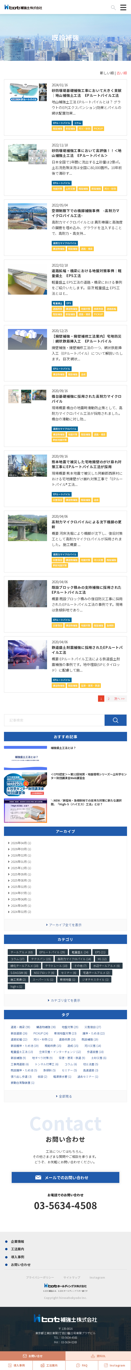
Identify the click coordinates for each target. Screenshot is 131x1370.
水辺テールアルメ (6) (106, 966)
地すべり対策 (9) (42, 1057)
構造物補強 (59, 248)
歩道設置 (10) (95, 1051)
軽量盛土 (57, 303)
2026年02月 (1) (21, 855)
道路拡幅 (111, 309)
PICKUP (98, 128)
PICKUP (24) (40, 1033)
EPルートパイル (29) (52, 952)
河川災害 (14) (92, 1045)
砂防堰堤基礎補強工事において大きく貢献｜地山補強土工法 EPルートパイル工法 (87, 93)
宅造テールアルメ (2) (96, 973)
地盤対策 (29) (70, 1027)
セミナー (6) (68, 973)
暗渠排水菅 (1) (62, 1076)
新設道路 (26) (19, 1033)
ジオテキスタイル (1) (95, 979)
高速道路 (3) (90, 1070)
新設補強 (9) (18, 1057)
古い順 (121, 72)
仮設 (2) (42, 1076)
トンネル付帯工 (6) (46, 1064)
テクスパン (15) (41, 959)
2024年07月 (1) (21, 893)
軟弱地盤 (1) (67, 979)
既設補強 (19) (90, 1039)
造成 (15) (72, 1045)
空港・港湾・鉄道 (90, 685)
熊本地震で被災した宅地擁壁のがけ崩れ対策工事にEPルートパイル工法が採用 (87, 464)
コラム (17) (17, 959)
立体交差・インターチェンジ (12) (60, 1051)
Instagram (97, 1277)
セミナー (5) (69, 1070)
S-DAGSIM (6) (19, 973)
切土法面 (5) (90, 1064)
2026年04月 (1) (21, 843)
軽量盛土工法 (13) (22, 1051)
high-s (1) (16, 986)
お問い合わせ (21, 1264)
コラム (77, 123)
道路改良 (57, 309)
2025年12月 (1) (21, 868)
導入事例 (17, 1256)
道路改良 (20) (67, 1039)
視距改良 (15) (53, 1045)
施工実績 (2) (18, 979)
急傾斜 (110, 625)
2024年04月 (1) (21, 905)
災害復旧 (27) (92, 1027)
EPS (68, 303)
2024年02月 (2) (21, 911)
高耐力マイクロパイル (64, 243)
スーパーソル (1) (43, 979)
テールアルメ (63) (22, 952)
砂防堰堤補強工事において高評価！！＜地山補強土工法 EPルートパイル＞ (87, 153)
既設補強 (57, 128)
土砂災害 (70, 188)
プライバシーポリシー (40, 1277)
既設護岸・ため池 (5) (24, 1070)
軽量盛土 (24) (80, 952)
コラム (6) (71, 1064)
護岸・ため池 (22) (94, 1033)
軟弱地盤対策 (60, 439)
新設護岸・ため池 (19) (25, 1045)
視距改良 (98, 309)
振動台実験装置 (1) (22, 1082)
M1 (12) (102, 959)
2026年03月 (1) (21, 849)
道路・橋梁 (87, 248)
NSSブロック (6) (44, 973)
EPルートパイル (61, 123)
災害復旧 (57, 500)
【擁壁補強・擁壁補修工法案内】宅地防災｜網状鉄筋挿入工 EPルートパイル (87, 338)
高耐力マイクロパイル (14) (74, 959)
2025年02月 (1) (21, 886)
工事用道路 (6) (20, 1064)
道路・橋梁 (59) (20, 1027)
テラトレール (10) (56, 966)
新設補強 (70, 128)
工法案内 (17, 1249)
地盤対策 (57, 188)
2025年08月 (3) (21, 880)
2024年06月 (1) (21, 899)
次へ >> (119, 698)
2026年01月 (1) (21, 861)
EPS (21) (100, 952)
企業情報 (17, 1241)
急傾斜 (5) (49, 1070)
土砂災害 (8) (98, 1057)
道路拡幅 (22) (19, 1039)
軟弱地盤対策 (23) (65, 1033)
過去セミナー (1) (87, 1076)
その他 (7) (80, 966)
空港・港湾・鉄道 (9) (72, 1057)
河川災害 (98, 560)
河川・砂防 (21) (43, 1039)
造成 (83, 374)
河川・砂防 (84, 128)
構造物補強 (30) (46, 1027)
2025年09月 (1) (21, 874)
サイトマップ (71, 1277)
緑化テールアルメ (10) (24, 966)
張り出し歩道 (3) (21, 1076)
